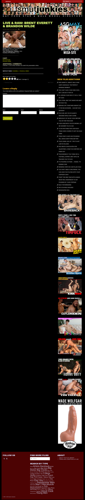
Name (4, 109)
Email (22, 109)
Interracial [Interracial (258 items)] (32, 484)
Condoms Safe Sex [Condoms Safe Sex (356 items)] (41, 475)
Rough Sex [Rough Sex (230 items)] (41, 486)
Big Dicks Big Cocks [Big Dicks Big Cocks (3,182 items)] (40, 469)
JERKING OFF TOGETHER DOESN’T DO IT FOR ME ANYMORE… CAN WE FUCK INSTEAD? (70, 108)
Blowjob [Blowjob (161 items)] (32, 472)
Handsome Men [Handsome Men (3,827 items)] (46, 482)
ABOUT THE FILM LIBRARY (66, 458)
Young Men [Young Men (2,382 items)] (41, 493)
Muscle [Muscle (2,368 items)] (50, 484)
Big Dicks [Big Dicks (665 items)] (44, 468)
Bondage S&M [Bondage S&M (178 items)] (37, 472)
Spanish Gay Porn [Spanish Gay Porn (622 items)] (47, 488)
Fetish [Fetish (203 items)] (43, 479)
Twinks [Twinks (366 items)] (38, 491)
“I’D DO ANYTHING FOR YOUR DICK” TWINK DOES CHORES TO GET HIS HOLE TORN (70, 131)
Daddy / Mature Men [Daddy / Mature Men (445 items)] (45, 477)
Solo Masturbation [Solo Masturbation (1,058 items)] (39, 487)
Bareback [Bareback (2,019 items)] (44, 466)
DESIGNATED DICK (64, 190)
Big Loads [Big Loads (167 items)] (50, 470)
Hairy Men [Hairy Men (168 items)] (46, 481)
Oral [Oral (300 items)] (36, 486)
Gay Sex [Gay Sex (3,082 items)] (38, 480)
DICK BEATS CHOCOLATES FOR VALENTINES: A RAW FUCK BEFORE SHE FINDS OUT (70, 149)
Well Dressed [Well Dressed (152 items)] (33, 493)
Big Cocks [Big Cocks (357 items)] (37, 468)
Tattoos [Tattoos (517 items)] (50, 489)
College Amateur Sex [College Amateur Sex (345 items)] (36, 473)
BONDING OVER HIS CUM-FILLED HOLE (70, 167)
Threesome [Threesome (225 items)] (33, 491)
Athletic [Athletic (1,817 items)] (36, 466)
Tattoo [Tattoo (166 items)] (46, 489)
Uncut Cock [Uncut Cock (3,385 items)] (47, 491)
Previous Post (8, 82)
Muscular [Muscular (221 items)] (32, 486)
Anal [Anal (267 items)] (31, 466)
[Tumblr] (7, 458)
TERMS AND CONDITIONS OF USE (68, 459)
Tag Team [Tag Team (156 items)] (42, 489)
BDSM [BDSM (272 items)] (51, 466)
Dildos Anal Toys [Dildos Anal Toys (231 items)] (37, 479)
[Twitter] (4, 458)
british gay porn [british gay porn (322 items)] (45, 472)
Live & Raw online (13, 29)
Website (41, 109)
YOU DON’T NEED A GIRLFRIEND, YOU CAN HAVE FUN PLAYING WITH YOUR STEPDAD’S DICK (70, 172)
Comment (5, 93)
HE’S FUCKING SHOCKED (66, 187)
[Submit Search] (64, 1)
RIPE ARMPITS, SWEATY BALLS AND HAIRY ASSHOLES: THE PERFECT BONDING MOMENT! (69, 85)
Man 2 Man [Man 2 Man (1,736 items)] (41, 484)
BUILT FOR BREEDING (65, 185)
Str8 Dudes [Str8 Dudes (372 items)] (33, 489)
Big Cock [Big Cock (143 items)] (32, 468)
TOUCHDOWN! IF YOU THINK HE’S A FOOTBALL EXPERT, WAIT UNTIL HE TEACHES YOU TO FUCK (69, 156)
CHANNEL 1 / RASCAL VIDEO (20, 71)
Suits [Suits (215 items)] (38, 489)
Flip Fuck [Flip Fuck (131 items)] (47, 479)
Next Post (50, 82)
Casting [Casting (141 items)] (51, 471)
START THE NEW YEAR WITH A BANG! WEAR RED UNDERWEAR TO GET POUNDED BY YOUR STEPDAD (69, 180)
